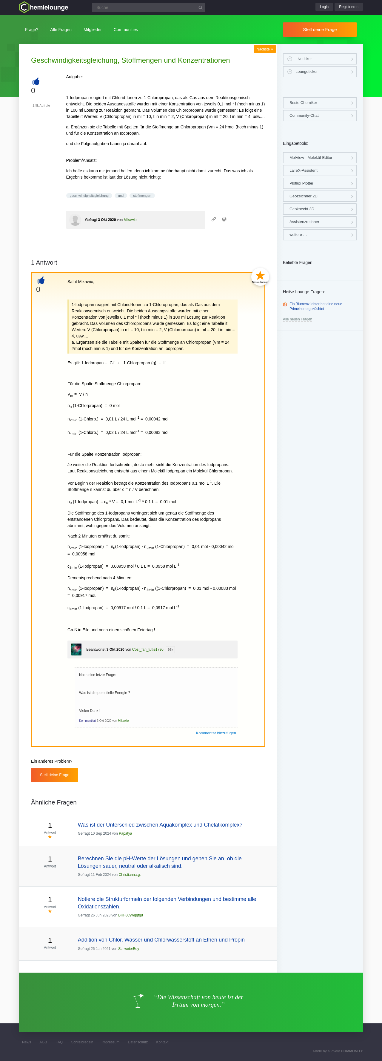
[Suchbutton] (200, 7)
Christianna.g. (130, 875)
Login (324, 7)
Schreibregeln (82, 1042)
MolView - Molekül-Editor (310, 157)
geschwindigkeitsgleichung (89, 195)
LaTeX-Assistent (303, 170)
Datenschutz (138, 1042)
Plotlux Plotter (301, 183)
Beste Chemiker (303, 102)
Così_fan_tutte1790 (148, 649)
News (26, 1042)
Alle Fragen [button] (61, 29)
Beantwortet (95, 649)
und (121, 195)
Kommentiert (87, 720)
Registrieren (348, 7)
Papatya (125, 833)
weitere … (298, 234)
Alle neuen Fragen (297, 319)
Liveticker (303, 58)
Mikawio (130, 220)
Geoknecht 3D (301, 209)
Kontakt (162, 1042)
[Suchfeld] (148, 7)
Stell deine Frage (320, 29)
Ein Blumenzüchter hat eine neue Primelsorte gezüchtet (315, 306)
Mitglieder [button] (93, 29)
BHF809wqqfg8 (130, 915)
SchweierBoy (128, 949)
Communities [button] (126, 29)
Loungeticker (306, 71)
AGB (43, 1042)
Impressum (110, 1042)
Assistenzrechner (304, 221)
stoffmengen (142, 195)
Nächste (265, 49)
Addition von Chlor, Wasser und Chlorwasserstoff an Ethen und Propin (161, 940)
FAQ (59, 1042)
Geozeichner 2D (303, 196)
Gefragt (91, 220)
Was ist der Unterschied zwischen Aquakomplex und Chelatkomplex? (160, 825)
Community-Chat (304, 115)
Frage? (31, 29)
